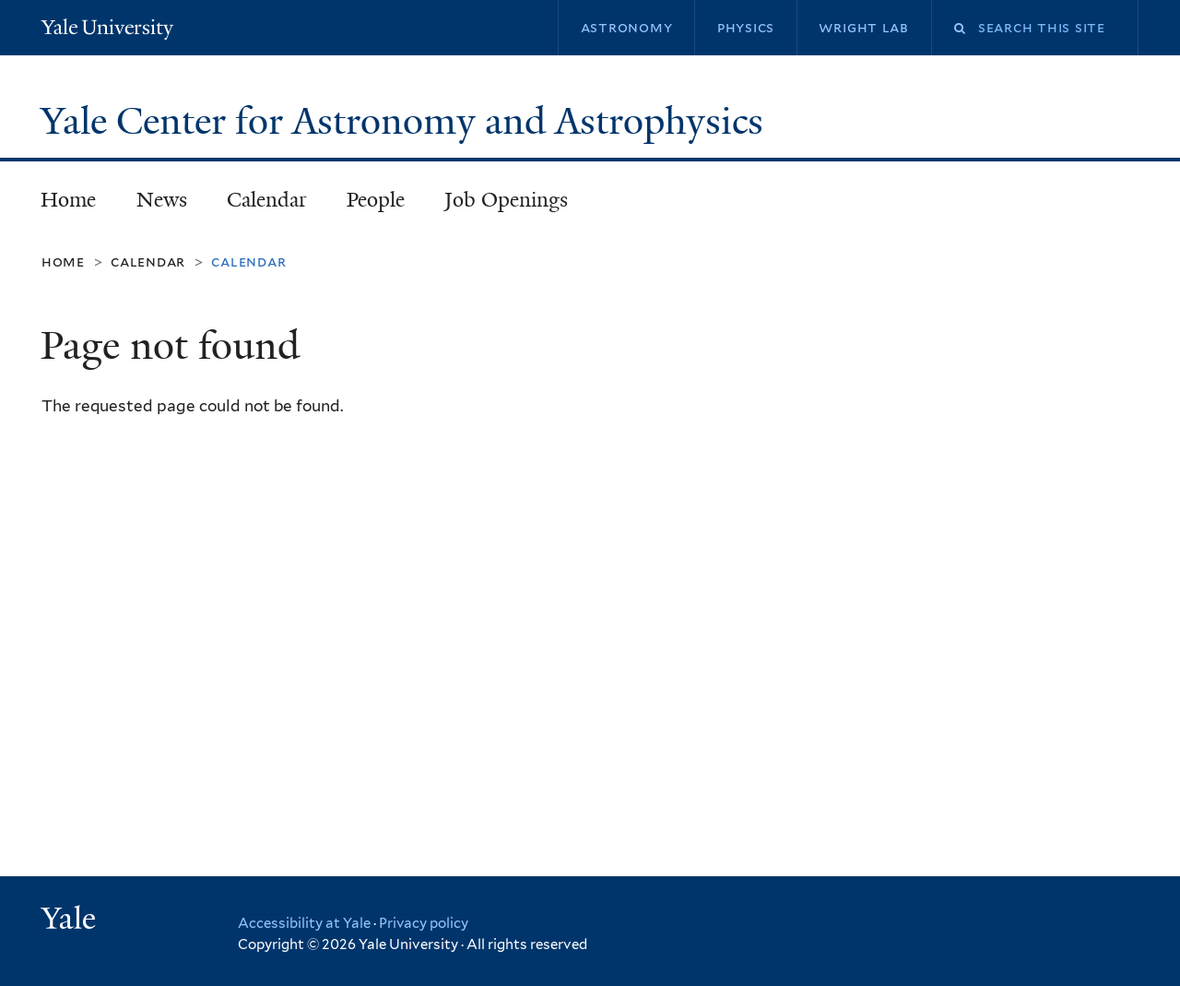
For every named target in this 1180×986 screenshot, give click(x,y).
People (376, 199)
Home (68, 199)
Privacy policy (423, 923)
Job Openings (506, 199)
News (161, 199)
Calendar (267, 199)
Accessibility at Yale (304, 923)
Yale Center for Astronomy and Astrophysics (407, 121)
